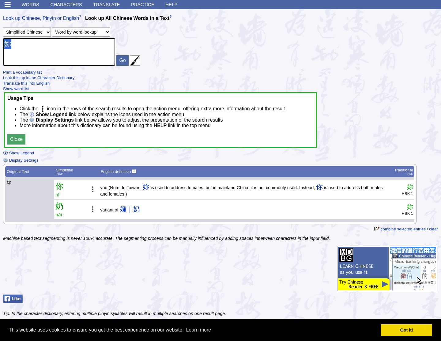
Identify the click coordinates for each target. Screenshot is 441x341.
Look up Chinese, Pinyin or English (41, 18)
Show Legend (18, 153)
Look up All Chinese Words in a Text (127, 18)
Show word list (16, 88)
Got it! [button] (406, 330)
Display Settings (20, 160)
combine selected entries (403, 229)
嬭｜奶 (130, 209)
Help (171, 4)
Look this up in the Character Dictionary (38, 77)
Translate (106, 4)
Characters (66, 4)
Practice (142, 4)
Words (30, 4)
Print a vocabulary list (22, 72)
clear (433, 229)
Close (16, 139)
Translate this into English (26, 83)
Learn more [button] (198, 329)
